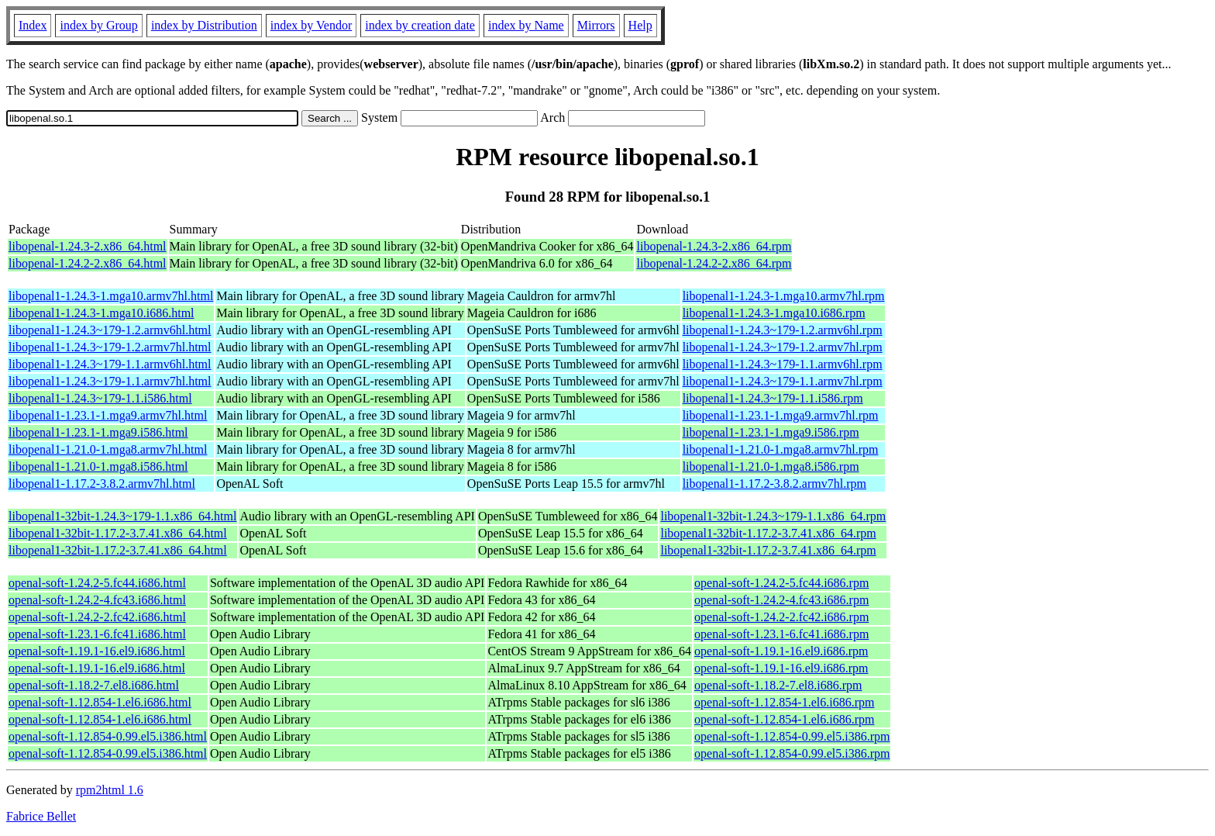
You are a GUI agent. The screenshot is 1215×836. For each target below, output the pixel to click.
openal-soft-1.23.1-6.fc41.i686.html (97, 634)
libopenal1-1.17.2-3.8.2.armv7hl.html (102, 483)
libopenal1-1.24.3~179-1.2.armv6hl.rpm (783, 330)
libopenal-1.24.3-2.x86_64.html (88, 246)
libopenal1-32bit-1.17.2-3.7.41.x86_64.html (118, 533)
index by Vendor (311, 25)
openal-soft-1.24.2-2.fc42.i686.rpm (781, 617)
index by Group (98, 25)
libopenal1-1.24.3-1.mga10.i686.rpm (774, 313)
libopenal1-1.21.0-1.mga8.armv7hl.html (108, 449)
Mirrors (596, 25)
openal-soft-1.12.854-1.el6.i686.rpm (784, 702)
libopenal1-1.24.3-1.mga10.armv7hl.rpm (784, 295)
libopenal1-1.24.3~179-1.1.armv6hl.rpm (783, 364)
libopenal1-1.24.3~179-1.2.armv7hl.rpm (783, 347)
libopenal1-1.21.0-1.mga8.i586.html (98, 466)
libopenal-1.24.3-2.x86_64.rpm (713, 246)
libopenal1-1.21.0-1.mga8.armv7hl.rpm (781, 449)
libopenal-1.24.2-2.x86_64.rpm (713, 263)
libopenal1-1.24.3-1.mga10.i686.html (101, 313)
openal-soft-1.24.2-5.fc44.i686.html (97, 582)
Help (640, 25)
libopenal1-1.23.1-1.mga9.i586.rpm (771, 432)
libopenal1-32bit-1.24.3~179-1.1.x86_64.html (122, 516)
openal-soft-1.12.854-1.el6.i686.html (100, 702)
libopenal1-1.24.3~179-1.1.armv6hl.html (110, 364)
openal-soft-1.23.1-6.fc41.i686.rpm (781, 634)
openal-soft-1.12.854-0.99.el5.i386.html (108, 736)
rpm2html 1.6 (109, 789)
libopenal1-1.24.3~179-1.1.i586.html (100, 398)
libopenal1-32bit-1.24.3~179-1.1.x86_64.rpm (773, 516)
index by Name (526, 25)
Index (32, 25)
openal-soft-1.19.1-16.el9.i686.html (97, 651)
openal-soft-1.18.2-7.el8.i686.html (94, 685)
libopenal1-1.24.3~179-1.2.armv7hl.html (110, 347)
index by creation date (420, 25)
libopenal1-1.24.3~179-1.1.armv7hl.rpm (783, 381)
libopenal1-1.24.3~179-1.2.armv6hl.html (110, 330)
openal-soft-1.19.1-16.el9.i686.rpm (781, 651)
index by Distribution (204, 25)
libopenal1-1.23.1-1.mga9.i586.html (98, 432)
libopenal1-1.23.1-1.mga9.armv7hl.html (108, 415)
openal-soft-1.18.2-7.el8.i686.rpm (778, 685)
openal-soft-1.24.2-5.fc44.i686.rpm (781, 582)
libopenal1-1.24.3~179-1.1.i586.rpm (773, 398)
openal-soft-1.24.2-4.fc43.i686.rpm (781, 599)
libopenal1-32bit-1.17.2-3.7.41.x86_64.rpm (768, 533)
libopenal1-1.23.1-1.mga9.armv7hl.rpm (781, 415)
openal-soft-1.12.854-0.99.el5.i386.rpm (792, 736)
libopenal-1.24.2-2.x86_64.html (88, 263)
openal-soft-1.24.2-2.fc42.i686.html (97, 617)
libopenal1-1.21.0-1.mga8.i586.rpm (771, 466)
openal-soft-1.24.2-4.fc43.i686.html (97, 599)
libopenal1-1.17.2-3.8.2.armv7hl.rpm (774, 483)
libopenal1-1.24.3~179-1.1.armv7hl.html (110, 381)
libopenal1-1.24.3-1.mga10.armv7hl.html (111, 295)
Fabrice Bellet (41, 816)
